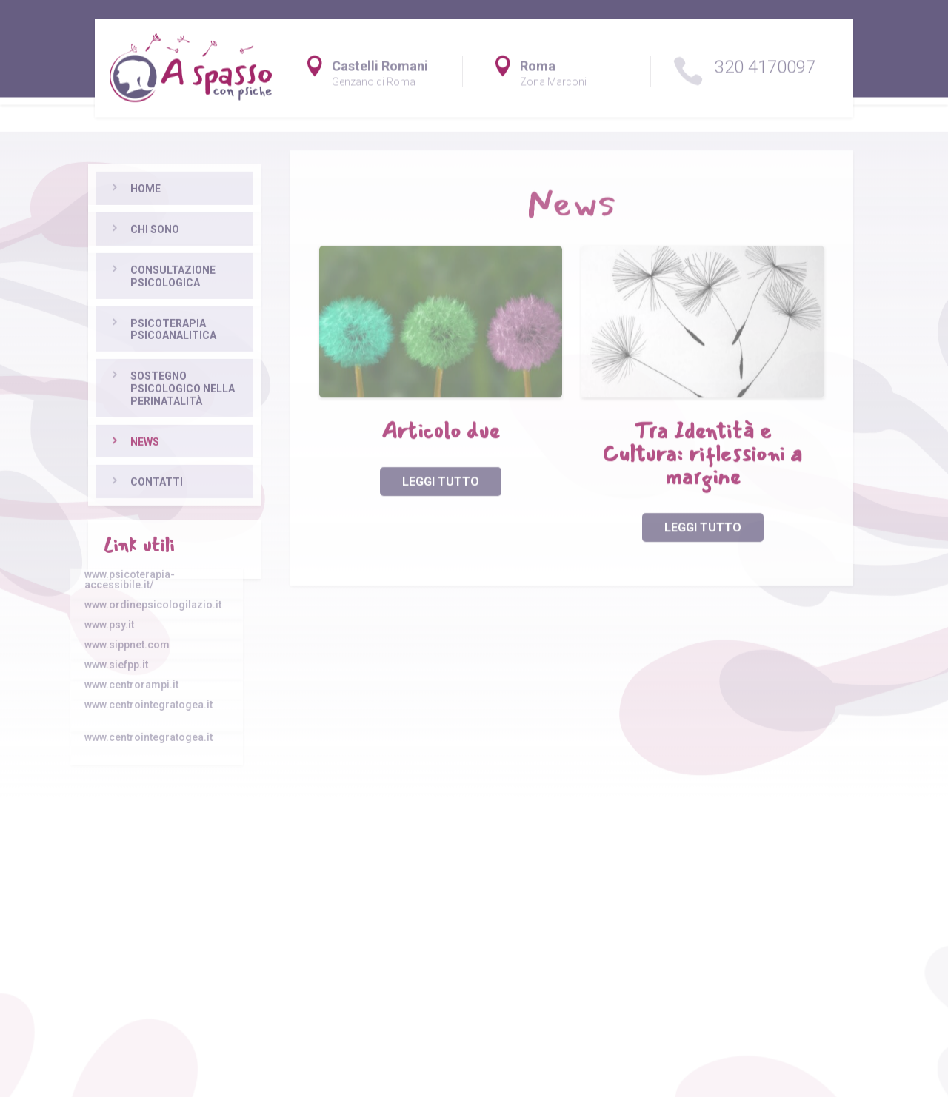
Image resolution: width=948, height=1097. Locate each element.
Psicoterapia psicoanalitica (151, 415)
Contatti (134, 568)
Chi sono (132, 315)
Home (123, 275)
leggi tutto (440, 511)
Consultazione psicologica (150, 361)
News (122, 527)
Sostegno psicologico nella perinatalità (160, 473)
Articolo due (440, 460)
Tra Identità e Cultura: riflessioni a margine (702, 483)
